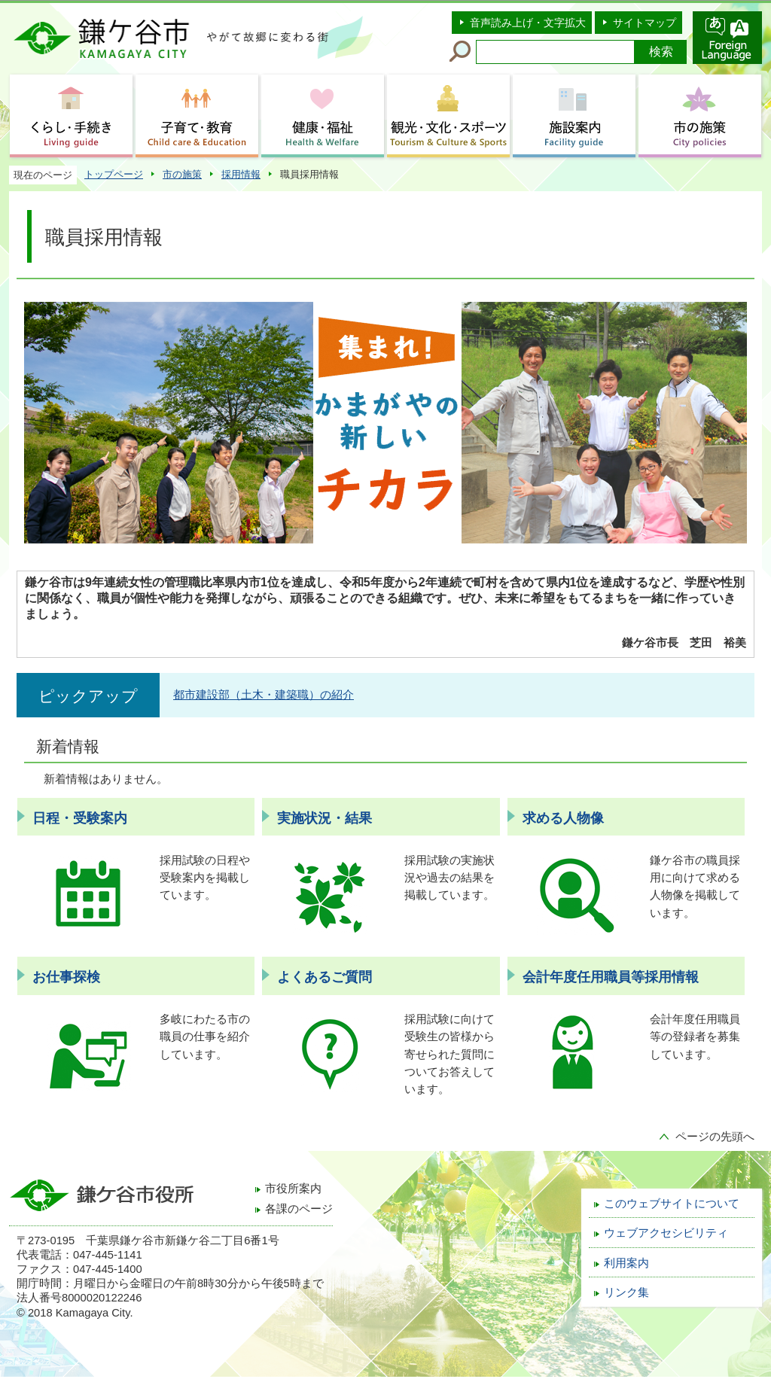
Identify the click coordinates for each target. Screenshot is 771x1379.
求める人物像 (563, 818)
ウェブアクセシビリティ (666, 1233)
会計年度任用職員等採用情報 (611, 977)
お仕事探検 (66, 977)
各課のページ (299, 1209)
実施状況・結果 (324, 818)
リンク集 (626, 1292)
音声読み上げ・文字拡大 (528, 23)
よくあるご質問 (324, 977)
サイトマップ (644, 23)
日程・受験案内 (79, 818)
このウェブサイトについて (671, 1204)
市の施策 (182, 174)
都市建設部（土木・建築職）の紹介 (263, 695)
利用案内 (626, 1263)
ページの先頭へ (714, 1137)
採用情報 (241, 174)
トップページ (113, 174)
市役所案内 (293, 1189)
